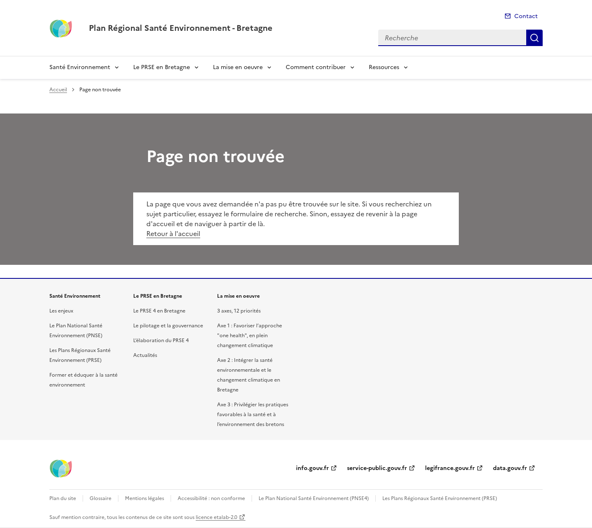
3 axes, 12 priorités (239, 311)
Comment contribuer (316, 67)
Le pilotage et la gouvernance (168, 325)
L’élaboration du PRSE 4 (161, 340)
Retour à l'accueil (173, 234)
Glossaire (100, 498)
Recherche (534, 38)
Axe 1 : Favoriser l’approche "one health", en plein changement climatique (249, 335)
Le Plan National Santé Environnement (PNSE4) (314, 498)
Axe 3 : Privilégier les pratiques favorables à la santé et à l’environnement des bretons (252, 414)
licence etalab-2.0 (216, 517)
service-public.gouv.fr (377, 468)
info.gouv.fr (312, 468)
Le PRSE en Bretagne (161, 67)
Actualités (145, 355)
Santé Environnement (79, 67)
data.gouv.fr (510, 468)
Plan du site (62, 498)
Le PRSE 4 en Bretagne (159, 311)
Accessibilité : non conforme (211, 498)
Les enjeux (61, 311)
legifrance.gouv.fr (450, 468)
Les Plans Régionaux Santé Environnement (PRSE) (439, 498)
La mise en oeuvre (238, 67)
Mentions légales (144, 498)
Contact (526, 16)
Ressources (384, 67)
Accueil (58, 89)
